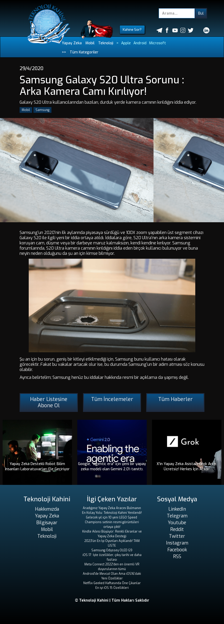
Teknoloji (105, 43)
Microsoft (157, 43)
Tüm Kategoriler (84, 52)
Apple (126, 43)
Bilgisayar (46, 523)
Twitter (177, 536)
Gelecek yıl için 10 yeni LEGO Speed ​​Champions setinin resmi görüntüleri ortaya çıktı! (112, 522)
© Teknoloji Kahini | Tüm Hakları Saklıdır (112, 600)
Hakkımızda (47, 509)
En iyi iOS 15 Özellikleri (112, 588)
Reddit (177, 529)
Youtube (177, 523)
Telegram (177, 516)
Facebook (177, 550)
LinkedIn (177, 509)
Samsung (42, 110)
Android (139, 43)
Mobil (90, 43)
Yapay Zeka (72, 43)
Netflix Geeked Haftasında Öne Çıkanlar (112, 583)
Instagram (177, 543)
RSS (177, 556)
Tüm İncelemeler (112, 399)
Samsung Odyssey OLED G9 (111, 550)
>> (64, 52)
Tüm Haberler (175, 399)
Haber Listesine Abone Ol (48, 402)
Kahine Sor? (132, 29)
